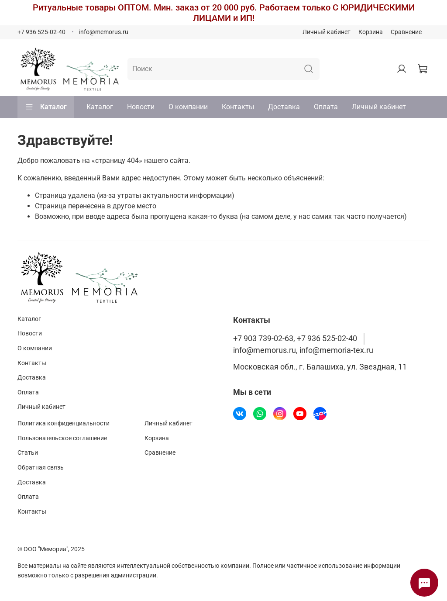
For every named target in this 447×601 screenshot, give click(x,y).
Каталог (46, 107)
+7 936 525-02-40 (41, 32)
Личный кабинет (327, 32)
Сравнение (406, 32)
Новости (141, 107)
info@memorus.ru (103, 32)
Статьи (27, 452)
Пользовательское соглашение (62, 438)
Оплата (326, 107)
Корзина (370, 32)
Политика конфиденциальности (63, 423)
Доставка (284, 107)
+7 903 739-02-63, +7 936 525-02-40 (295, 338)
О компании (188, 107)
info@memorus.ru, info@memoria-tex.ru (303, 350)
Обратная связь (40, 467)
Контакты (238, 107)
